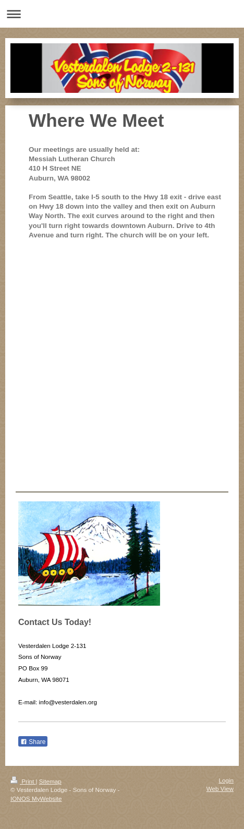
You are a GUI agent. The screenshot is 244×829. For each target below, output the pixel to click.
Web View (220, 788)
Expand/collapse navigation (122, 14)
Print (23, 781)
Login (226, 780)
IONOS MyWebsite (36, 798)
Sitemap (50, 781)
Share (32, 742)
